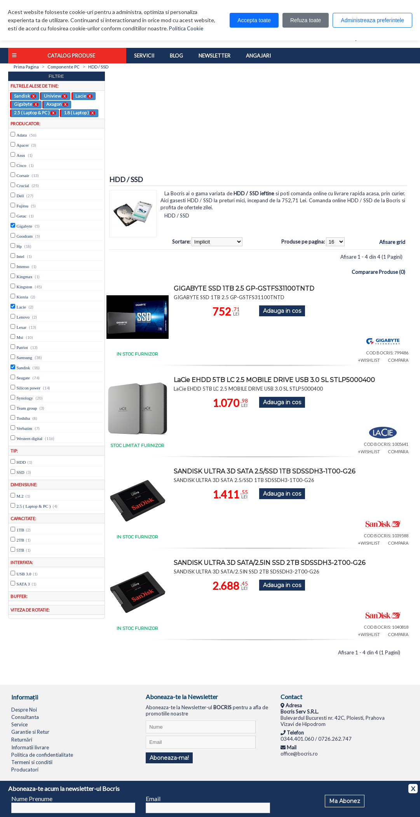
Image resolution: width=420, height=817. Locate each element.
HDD (21, 462)
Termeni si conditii (31, 762)
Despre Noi (24, 710)
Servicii (144, 56)
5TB (20, 550)
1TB (20, 530)
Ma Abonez (344, 801)
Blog (176, 56)
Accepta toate (254, 20)
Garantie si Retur (30, 732)
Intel (20, 256)
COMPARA (398, 360)
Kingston (24, 286)
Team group (27, 408)
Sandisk (25, 95)
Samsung (24, 357)
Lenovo (23, 317)
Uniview (55, 95)
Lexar (22, 327)
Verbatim (24, 428)
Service (19, 724)
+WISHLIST (369, 360)
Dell (20, 195)
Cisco (21, 165)
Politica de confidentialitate (42, 755)
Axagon (57, 104)
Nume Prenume (31, 798)
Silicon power (28, 388)
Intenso (23, 266)
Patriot (22, 347)
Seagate (23, 377)
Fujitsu (23, 205)
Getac (22, 216)
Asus (21, 155)
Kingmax (25, 276)
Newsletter (214, 56)
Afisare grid (392, 242)
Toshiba (23, 418)
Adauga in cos (282, 310)
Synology (25, 398)
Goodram (25, 236)
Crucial (23, 185)
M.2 (20, 496)
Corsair (23, 175)
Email (153, 798)
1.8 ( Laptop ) (79, 112)
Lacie (83, 95)
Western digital (30, 438)
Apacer (23, 145)
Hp (19, 246)
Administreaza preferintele (372, 20)
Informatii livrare (30, 747)
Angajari (258, 56)
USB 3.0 (24, 574)
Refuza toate (305, 20)
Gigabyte (26, 104)
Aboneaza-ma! (169, 757)
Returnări (21, 739)
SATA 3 (23, 584)
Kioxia (22, 297)
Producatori (24, 769)
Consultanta (25, 717)
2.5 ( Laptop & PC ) (35, 112)
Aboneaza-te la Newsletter (182, 696)
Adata (22, 135)
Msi (20, 337)
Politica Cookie (186, 28)
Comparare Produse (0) (378, 272)
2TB (20, 540)
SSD (20, 472)
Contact (291, 696)
